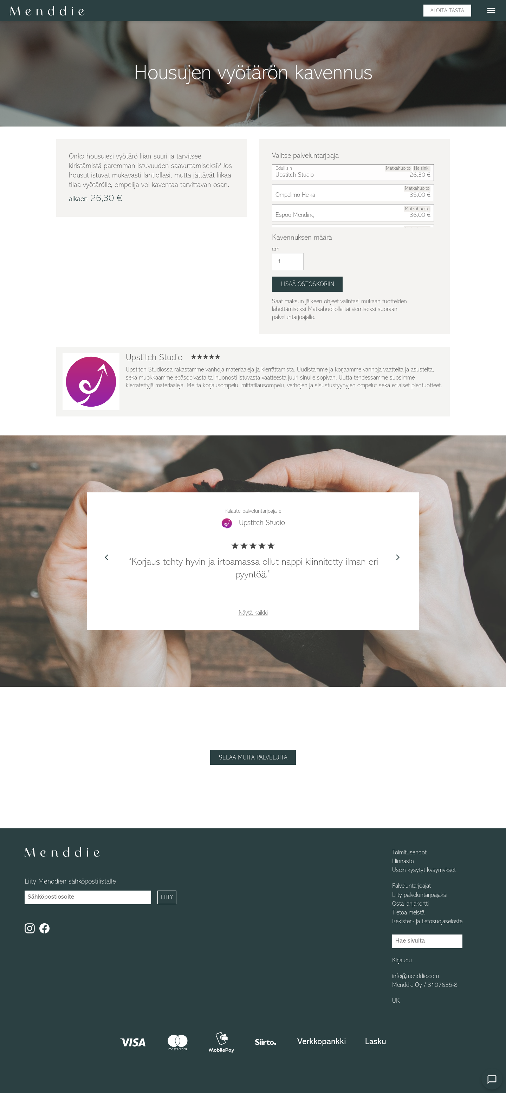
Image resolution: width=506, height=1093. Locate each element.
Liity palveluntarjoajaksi (419, 895)
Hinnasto (403, 862)
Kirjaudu (402, 961)
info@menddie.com (415, 977)
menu (491, 10)
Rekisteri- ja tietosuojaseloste (427, 922)
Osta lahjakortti (410, 904)
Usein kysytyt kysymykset (424, 870)
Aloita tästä (447, 11)
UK (396, 1001)
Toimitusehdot (409, 853)
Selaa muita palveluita (253, 758)
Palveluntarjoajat (411, 886)
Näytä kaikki (253, 613)
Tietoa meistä (408, 913)
